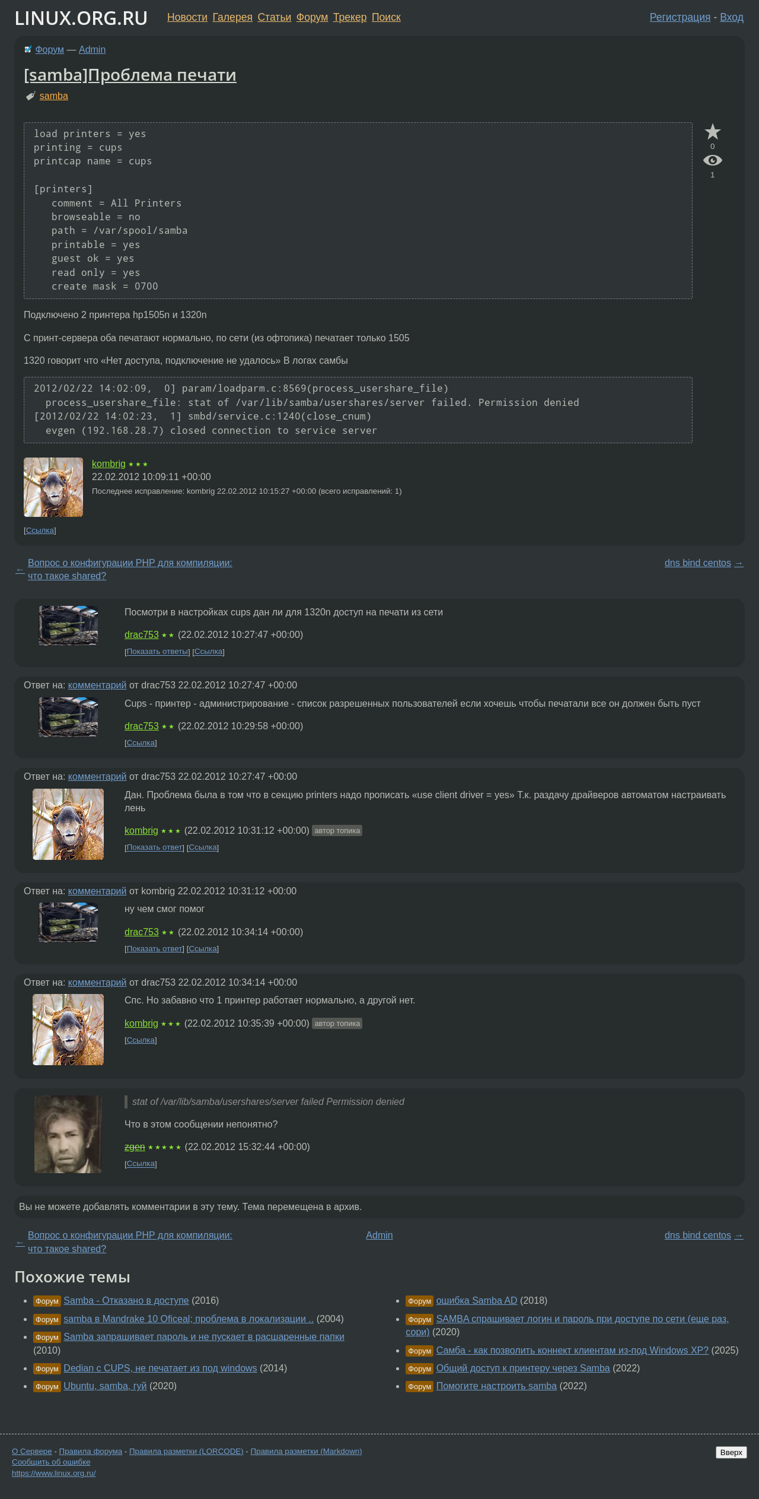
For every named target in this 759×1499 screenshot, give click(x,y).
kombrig (109, 464)
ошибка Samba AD (477, 1300)
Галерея (233, 17)
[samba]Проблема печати (130, 74)
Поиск (386, 17)
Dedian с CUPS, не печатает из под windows (160, 1368)
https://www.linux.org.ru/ (53, 1473)
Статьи (274, 17)
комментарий (97, 685)
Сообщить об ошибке (51, 1461)
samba (54, 96)
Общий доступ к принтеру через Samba (523, 1368)
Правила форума (91, 1451)
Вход (732, 17)
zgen (135, 1147)
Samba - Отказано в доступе (126, 1300)
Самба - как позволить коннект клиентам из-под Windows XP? (572, 1350)
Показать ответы (157, 651)
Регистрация (680, 17)
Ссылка (40, 530)
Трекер (350, 17)
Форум (312, 17)
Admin (92, 50)
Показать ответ (155, 847)
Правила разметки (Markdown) (306, 1451)
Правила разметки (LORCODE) (186, 1451)
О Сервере (32, 1451)
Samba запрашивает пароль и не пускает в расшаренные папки (203, 1337)
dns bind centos (698, 563)
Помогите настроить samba (496, 1386)
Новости (187, 17)
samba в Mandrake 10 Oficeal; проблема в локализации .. (188, 1319)
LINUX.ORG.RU (81, 17)
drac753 (142, 635)
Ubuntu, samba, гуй (104, 1386)
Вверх (731, 1452)
